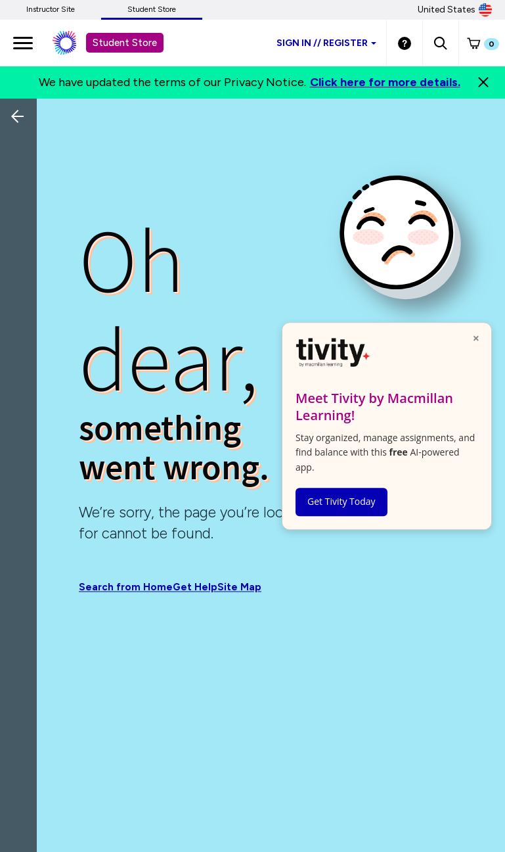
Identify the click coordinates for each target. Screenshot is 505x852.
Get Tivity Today (341, 501)
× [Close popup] (476, 338)
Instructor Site (50, 9)
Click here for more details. (385, 82)
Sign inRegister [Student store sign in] (326, 43)
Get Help (195, 588)
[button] (440, 43)
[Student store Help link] (404, 43)
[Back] (21, 204)
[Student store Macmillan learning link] (74, 43)
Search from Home (126, 588)
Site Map (239, 588)
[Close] (483, 82)
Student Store (151, 9)
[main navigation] (23, 43)
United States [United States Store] (455, 9)
